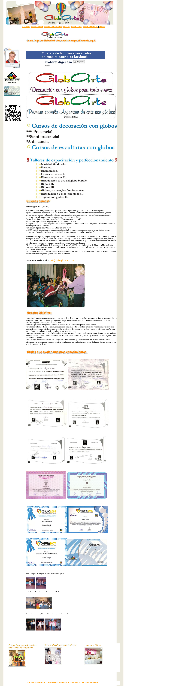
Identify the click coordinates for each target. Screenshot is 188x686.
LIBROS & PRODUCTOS (53, 27)
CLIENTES (26, 27)
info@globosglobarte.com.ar (62, 260)
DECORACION (76, 27)
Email (96, 682)
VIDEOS (102, 27)
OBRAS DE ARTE (37, 27)
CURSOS (66, 27)
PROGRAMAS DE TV (90, 27)
